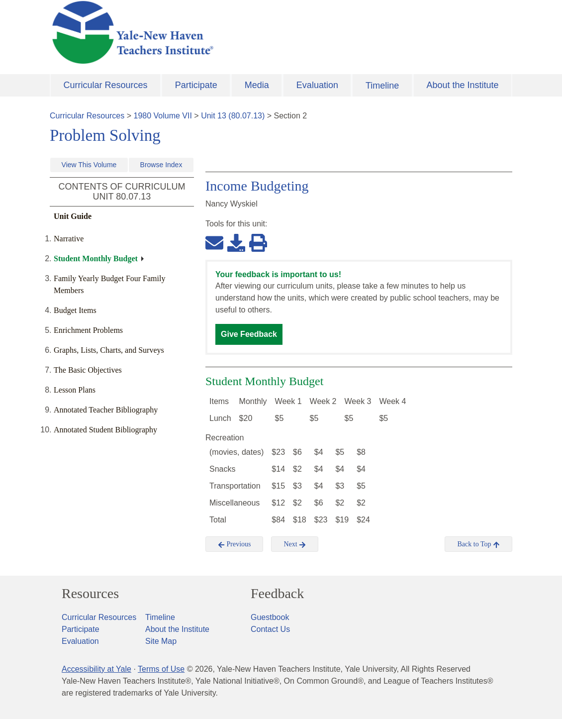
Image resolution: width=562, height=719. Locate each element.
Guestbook (270, 617)
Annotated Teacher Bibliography (106, 410)
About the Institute (462, 85)
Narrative (69, 238)
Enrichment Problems (88, 330)
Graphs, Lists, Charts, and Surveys (109, 350)
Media (257, 85)
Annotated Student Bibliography (105, 429)
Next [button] (294, 544)
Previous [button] (234, 544)
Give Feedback (249, 334)
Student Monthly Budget (96, 258)
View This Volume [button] (89, 165)
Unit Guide (73, 216)
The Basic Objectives (88, 370)
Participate (196, 85)
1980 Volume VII (163, 115)
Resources (90, 594)
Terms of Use (161, 669)
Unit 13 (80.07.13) (233, 115)
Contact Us (270, 629)
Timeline (382, 86)
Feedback (277, 594)
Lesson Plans (74, 390)
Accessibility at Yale (96, 669)
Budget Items (75, 310)
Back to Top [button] (478, 544)
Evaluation (317, 85)
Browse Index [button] (161, 165)
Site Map (161, 641)
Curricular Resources (106, 85)
